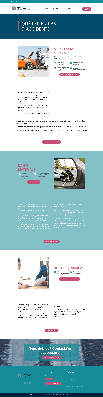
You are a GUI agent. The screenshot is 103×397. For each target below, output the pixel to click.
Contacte (69, 8)
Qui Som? (46, 8)
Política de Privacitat (69, 394)
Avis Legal (55, 394)
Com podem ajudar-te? (55, 8)
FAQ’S (64, 8)
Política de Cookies (61, 394)
